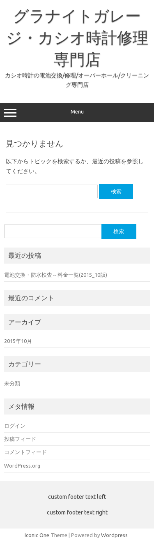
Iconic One (37, 535)
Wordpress (114, 535)
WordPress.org (22, 465)
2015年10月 (18, 341)
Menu (77, 113)
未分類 (12, 383)
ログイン (14, 426)
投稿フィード (20, 439)
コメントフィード (25, 452)
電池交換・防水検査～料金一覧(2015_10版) (55, 275)
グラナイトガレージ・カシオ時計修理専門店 (77, 37)
